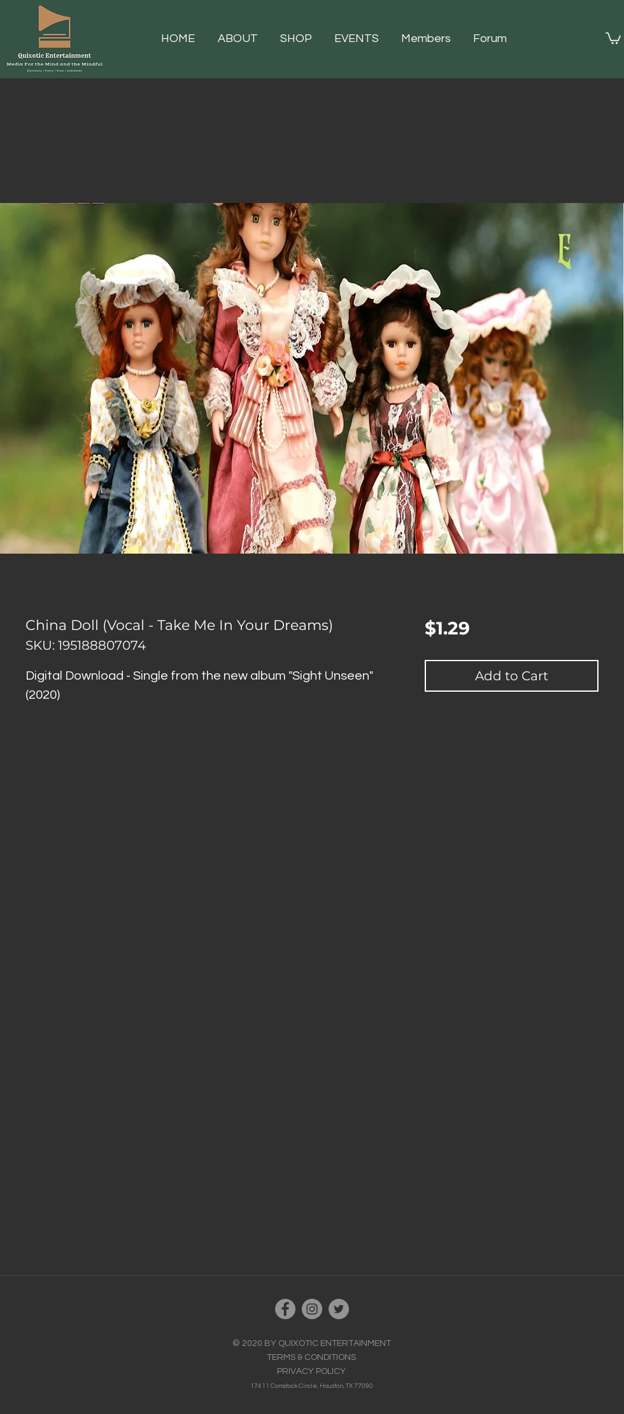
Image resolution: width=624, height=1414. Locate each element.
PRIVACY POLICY (311, 1371)
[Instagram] (312, 1309)
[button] (301, 38)
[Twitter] (339, 1309)
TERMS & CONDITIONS (311, 1357)
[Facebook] (285, 1309)
